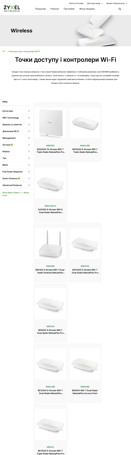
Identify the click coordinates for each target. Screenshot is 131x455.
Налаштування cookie (120, 452)
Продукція (40, 9)
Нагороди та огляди (78, 420)
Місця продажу (87, 9)
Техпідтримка (45, 406)
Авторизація (105, 406)
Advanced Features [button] (12, 185)
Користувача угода (74, 452)
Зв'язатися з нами (65, 387)
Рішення (55, 9)
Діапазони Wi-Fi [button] (11, 131)
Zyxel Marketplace (77, 406)
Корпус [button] (6, 151)
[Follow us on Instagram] (5, 438)
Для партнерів (93, 3)
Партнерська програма (110, 410)
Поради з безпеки (47, 419)
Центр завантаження (47, 414)
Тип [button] (4, 158)
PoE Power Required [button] (12, 172)
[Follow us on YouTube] (12, 434)
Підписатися (24, 418)
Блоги (73, 429)
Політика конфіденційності (96, 452)
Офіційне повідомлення (52, 452)
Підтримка (69, 9)
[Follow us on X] (25, 434)
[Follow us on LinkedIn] (19, 434)
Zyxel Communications (109, 437)
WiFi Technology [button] (11, 118)
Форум (43, 410)
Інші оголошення (46, 423)
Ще (81, 340)
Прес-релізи (75, 416)
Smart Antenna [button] (16, 178)
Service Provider (76, 3)
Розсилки (74, 425)
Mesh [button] (5, 165)
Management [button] (9, 138)
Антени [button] (16, 145)
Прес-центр (77, 412)
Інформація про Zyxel (109, 425)
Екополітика (105, 429)
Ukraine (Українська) (115, 3)
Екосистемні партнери (109, 414)
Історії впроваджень (109, 433)
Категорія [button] (8, 111)
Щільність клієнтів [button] (12, 124)
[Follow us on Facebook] (5, 434)
